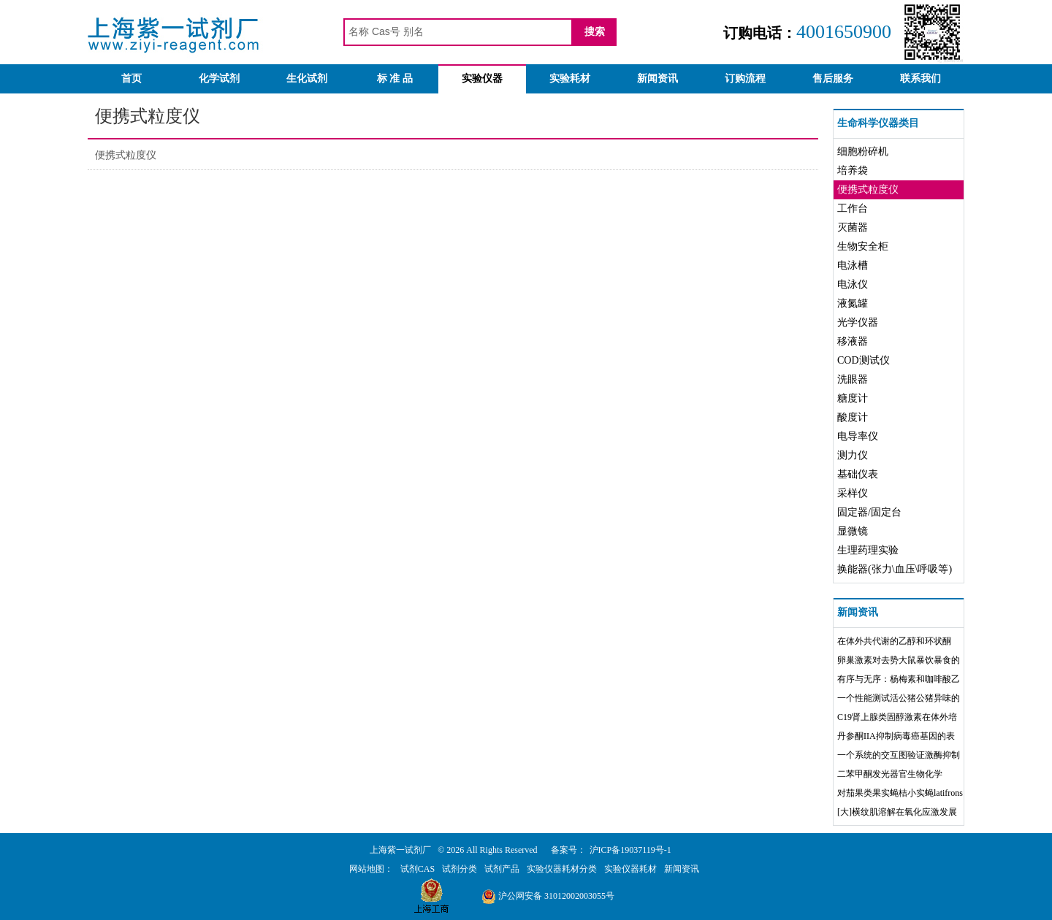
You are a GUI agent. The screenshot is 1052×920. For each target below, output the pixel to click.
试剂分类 (459, 869)
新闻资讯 (657, 78)
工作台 (852, 208)
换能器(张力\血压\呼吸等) (894, 569)
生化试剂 (306, 78)
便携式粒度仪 (125, 155)
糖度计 (852, 398)
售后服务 (832, 78)
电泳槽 (852, 265)
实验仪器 (482, 78)
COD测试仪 (863, 360)
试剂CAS (417, 869)
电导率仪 (857, 436)
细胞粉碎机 (862, 151)
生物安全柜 (862, 246)
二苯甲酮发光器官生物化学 (889, 774)
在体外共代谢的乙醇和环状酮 (894, 641)
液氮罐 (852, 303)
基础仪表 (857, 474)
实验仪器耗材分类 (562, 869)
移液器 (852, 341)
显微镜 (852, 531)
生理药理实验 (868, 550)
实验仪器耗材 (630, 869)
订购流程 (745, 78)
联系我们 (920, 78)
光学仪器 (857, 322)
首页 (131, 78)
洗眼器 (852, 379)
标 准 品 (395, 78)
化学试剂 (219, 78)
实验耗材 (569, 78)
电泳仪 (852, 284)
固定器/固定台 (869, 512)
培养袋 (852, 170)
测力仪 (852, 455)
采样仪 (852, 493)
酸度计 (852, 417)
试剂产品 (501, 869)
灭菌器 (852, 227)
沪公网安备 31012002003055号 (547, 896)
